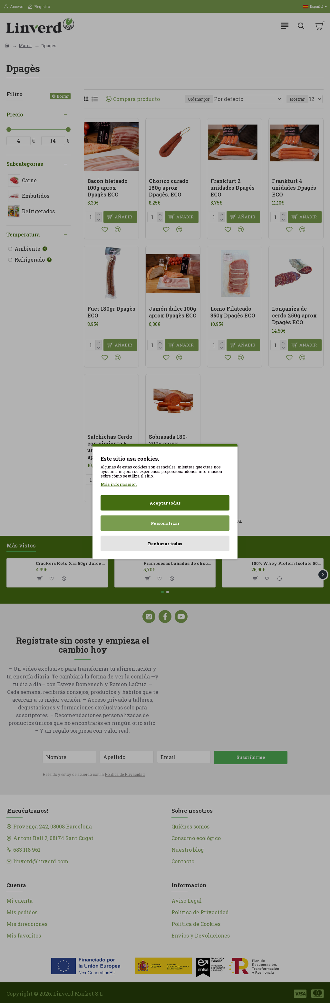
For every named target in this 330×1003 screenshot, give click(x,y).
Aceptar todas (165, 503)
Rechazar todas (165, 543)
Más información (119, 483)
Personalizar (165, 523)
